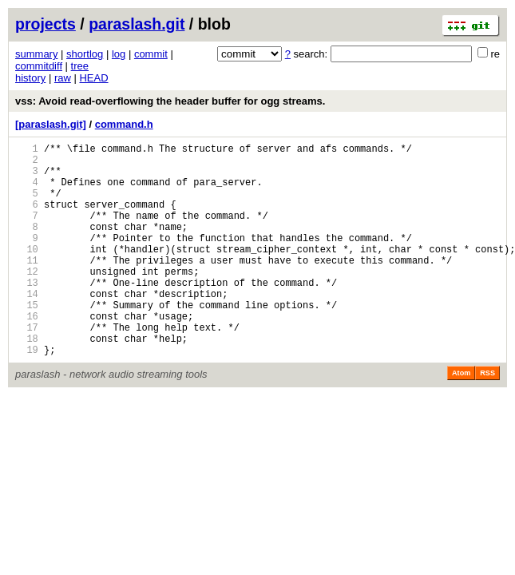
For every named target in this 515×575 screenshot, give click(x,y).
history (30, 78)
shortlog (84, 54)
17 (26, 368)
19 (26, 395)
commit (151, 54)
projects (45, 24)
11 (26, 286)
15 (26, 340)
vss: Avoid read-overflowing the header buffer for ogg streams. (170, 101)
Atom (461, 418)
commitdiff (38, 66)
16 (26, 354)
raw (62, 78)
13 (26, 313)
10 (26, 273)
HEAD (93, 78)
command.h (124, 124)
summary (36, 54)
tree (80, 66)
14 (26, 327)
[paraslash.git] (50, 124)
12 (26, 300)
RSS (487, 418)
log (118, 54)
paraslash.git (136, 24)
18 (26, 381)
